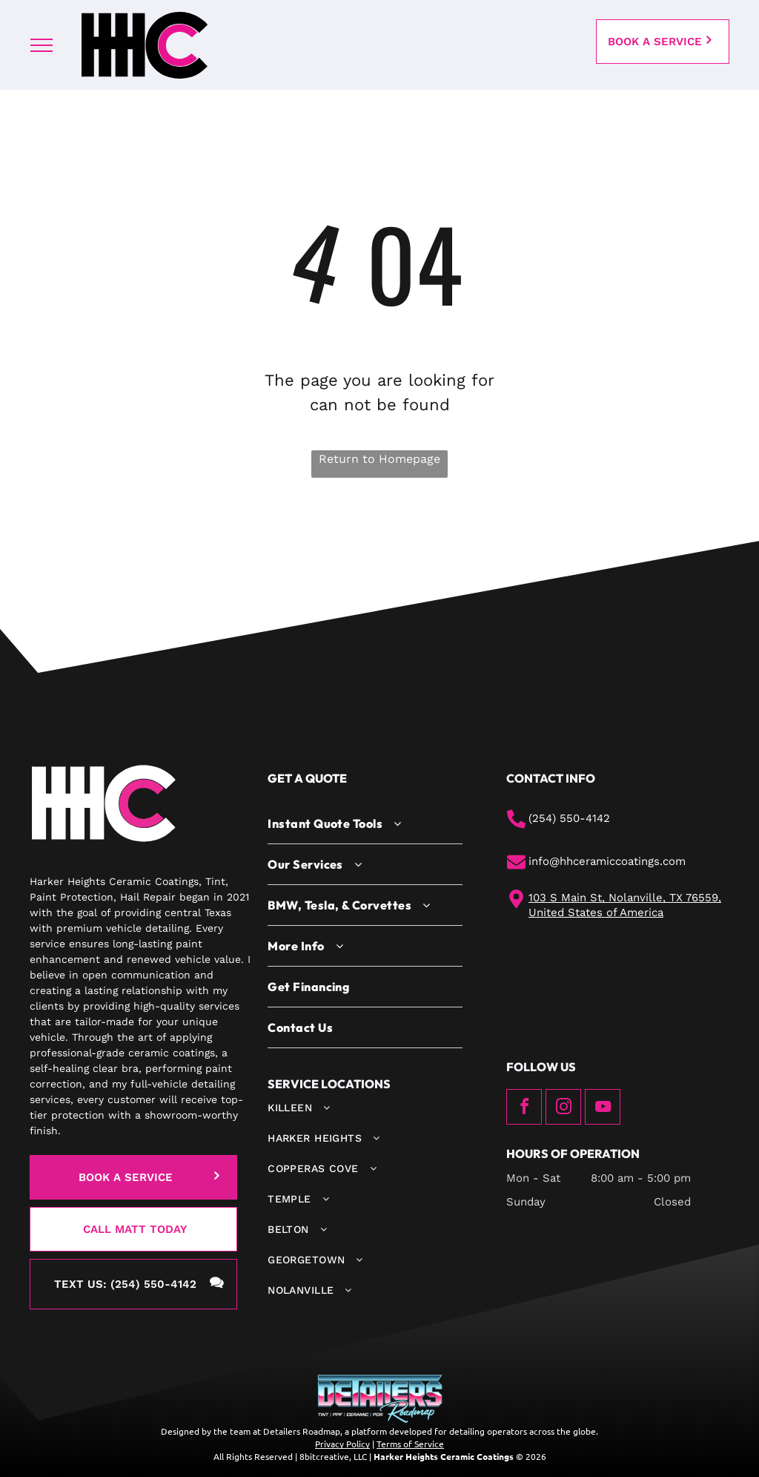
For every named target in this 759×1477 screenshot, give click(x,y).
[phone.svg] (516, 825)
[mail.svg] (516, 868)
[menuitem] (365, 823)
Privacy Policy (342, 1444)
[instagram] (563, 1108)
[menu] (41, 45)
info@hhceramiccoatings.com (607, 861)
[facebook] (524, 1108)
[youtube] (602, 1108)
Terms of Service (410, 1444)
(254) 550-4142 (569, 818)
